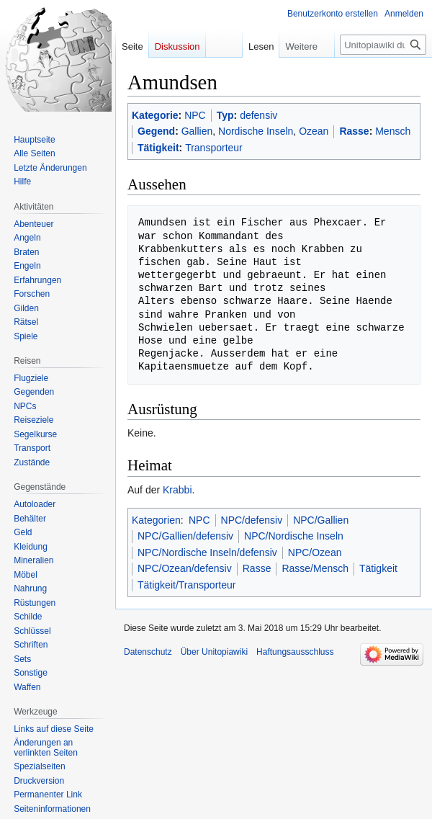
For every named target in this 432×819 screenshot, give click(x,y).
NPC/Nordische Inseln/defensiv (207, 552)
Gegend (156, 131)
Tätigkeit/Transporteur (186, 585)
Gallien (197, 131)
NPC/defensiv (252, 520)
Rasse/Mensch (315, 568)
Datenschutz (148, 652)
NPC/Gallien (320, 520)
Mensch (392, 131)
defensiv (258, 115)
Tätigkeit (158, 147)
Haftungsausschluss (294, 652)
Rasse (354, 131)
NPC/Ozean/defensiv (185, 568)
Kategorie (155, 115)
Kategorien (156, 520)
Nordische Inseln (255, 131)
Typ (225, 115)
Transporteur (214, 147)
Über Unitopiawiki (214, 652)
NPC (195, 115)
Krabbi (177, 490)
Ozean (313, 131)
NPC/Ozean (315, 552)
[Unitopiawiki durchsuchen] (383, 45)
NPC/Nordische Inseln (293, 536)
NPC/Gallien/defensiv (185, 536)
